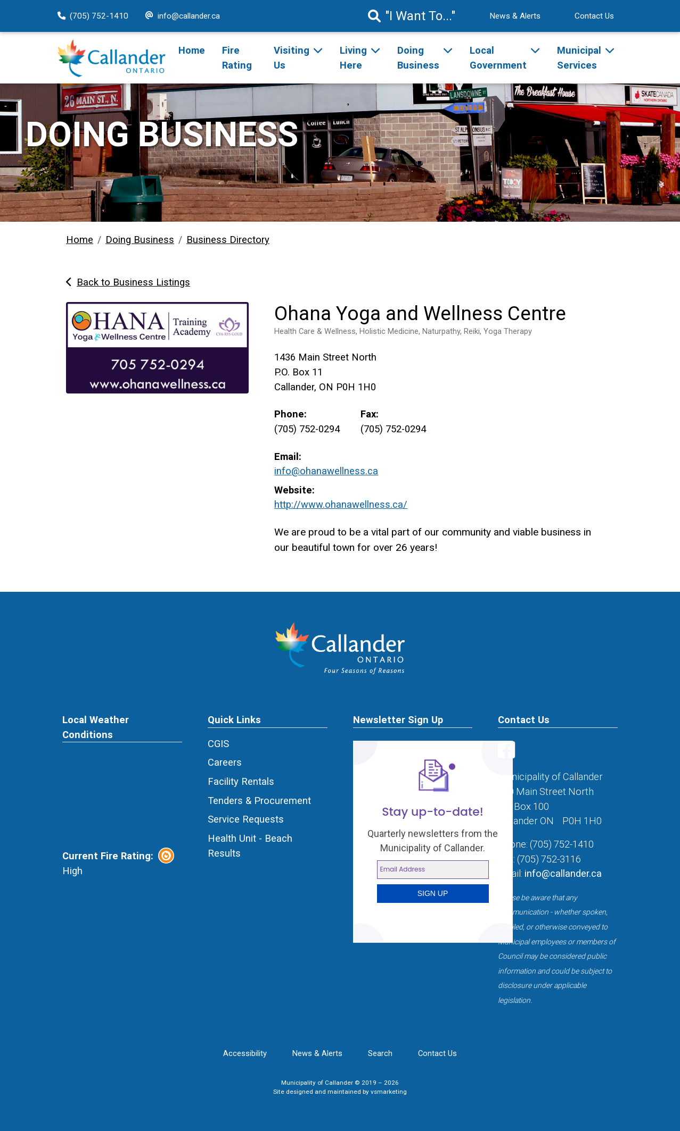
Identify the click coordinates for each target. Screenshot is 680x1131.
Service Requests (246, 819)
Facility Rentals (241, 781)
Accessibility (245, 1053)
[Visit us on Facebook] (508, 753)
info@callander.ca (182, 16)
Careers (225, 762)
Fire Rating (237, 57)
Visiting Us (291, 57)
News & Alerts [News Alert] (514, 16)
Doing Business (418, 57)
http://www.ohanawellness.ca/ (340, 504)
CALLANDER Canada (122, 795)
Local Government (498, 57)
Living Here (353, 57)
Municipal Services (579, 57)
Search (380, 1053)
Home (191, 50)
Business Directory (227, 239)
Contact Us (594, 16)
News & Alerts (317, 1053)
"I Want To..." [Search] (411, 16)
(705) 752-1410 (93, 16)
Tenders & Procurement (259, 800)
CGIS (218, 743)
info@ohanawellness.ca (326, 470)
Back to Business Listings (128, 282)
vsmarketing (389, 1091)
